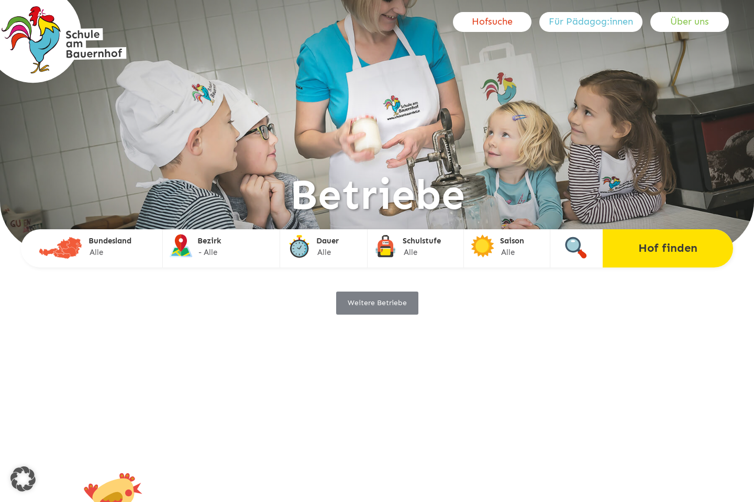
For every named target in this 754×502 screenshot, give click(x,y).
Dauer (327, 241)
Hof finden (667, 248)
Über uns (689, 21)
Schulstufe (422, 241)
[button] (23, 479)
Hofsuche (492, 21)
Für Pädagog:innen (591, 21)
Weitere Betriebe (377, 302)
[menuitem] (496, 22)
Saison (512, 241)
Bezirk (209, 241)
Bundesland (109, 241)
